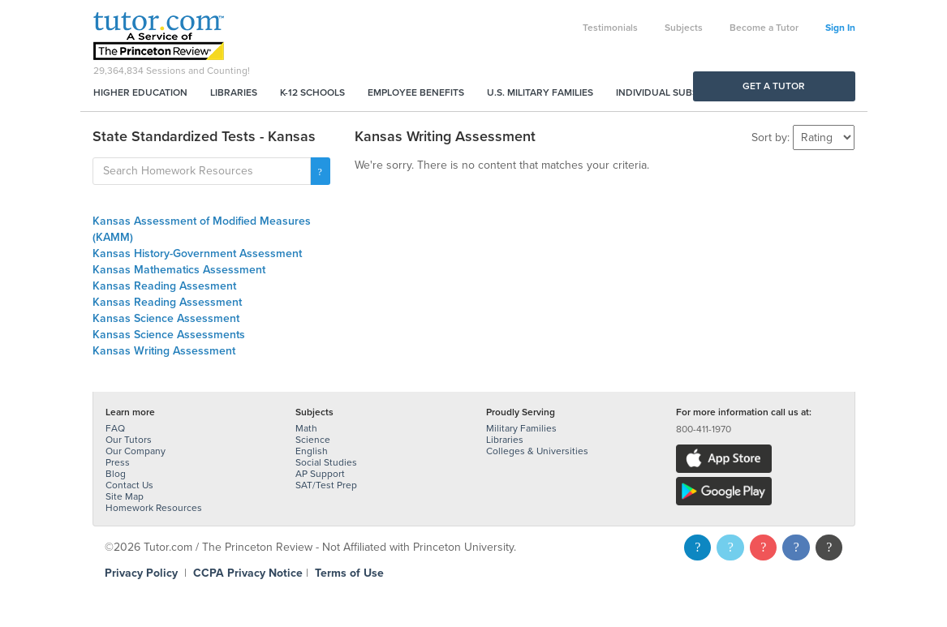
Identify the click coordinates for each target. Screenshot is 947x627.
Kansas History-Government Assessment (197, 253)
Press (117, 462)
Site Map (124, 496)
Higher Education (140, 92)
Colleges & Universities (537, 451)
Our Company (135, 451)
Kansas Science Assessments (169, 334)
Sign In (840, 27)
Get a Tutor (774, 86)
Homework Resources (153, 507)
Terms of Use (349, 573)
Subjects (684, 27)
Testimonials (610, 27)
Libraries (233, 92)
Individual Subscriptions (681, 92)
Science (312, 439)
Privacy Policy (141, 573)
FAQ (115, 428)
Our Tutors (128, 439)
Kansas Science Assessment (166, 318)
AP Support (320, 473)
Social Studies (326, 462)
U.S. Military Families (540, 92)
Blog (115, 473)
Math (306, 428)
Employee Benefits (416, 92)
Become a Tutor (764, 27)
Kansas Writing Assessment (164, 351)
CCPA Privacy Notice (248, 573)
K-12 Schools (312, 92)
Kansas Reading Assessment (167, 302)
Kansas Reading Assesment (164, 286)
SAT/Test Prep (326, 485)
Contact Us (129, 485)
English (311, 451)
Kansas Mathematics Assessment (179, 270)
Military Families (521, 428)
